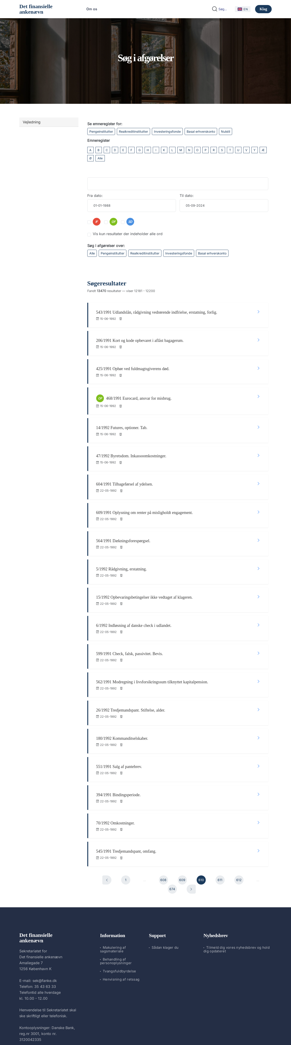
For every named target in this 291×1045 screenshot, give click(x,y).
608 (163, 816)
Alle (100, 158)
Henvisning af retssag (121, 915)
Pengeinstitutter (101, 131)
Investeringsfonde (167, 131)
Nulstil (225, 131)
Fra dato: (95, 195)
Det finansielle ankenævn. (130, 1029)
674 (172, 825)
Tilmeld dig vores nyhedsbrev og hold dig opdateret (236, 885)
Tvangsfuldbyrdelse (119, 907)
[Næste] (191, 825)
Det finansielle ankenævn (36, 9)
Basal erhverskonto (201, 131)
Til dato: (187, 195)
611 (220, 816)
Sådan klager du (165, 883)
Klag (263, 9)
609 (182, 816)
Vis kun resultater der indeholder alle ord (128, 234)
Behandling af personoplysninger (116, 897)
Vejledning (31, 122)
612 (239, 816)
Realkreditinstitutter (133, 131)
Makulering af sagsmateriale (113, 885)
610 (201, 816)
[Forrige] (106, 816)
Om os (91, 9)
